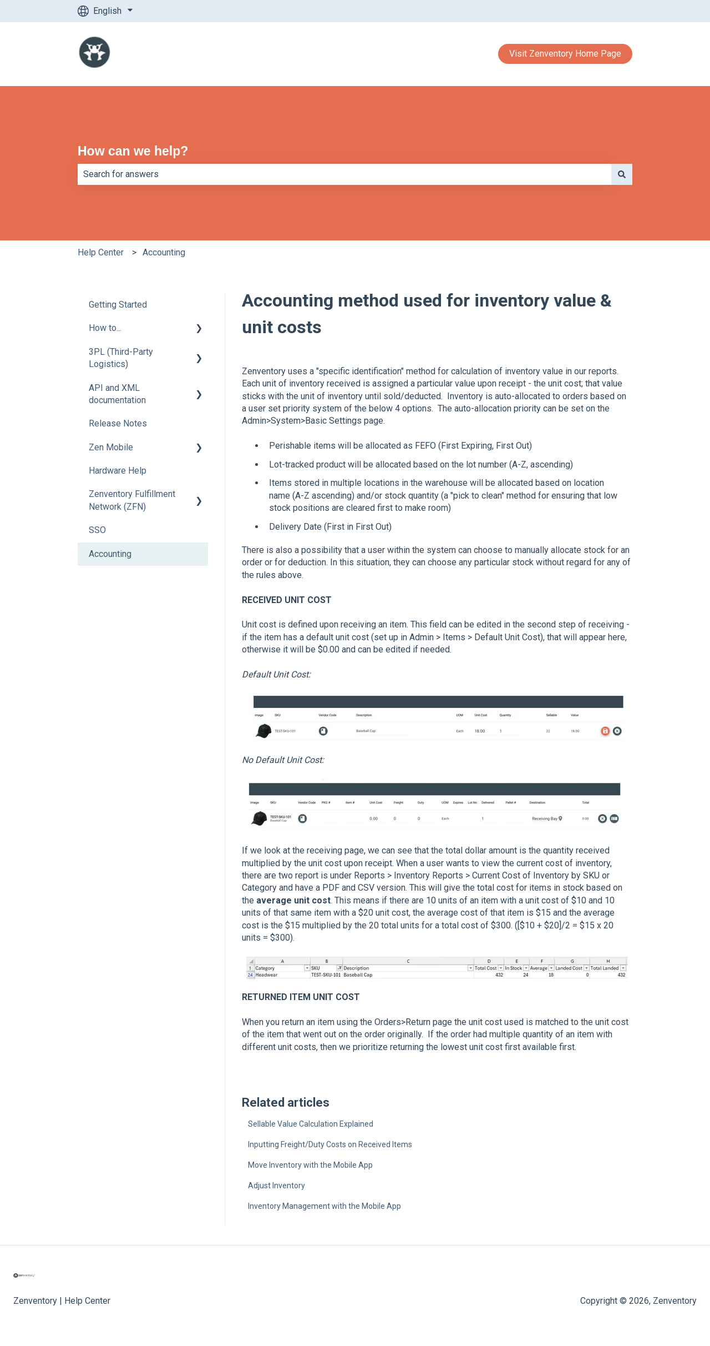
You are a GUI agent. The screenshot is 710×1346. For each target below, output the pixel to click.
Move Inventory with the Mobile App (310, 1165)
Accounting (164, 252)
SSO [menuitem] (97, 530)
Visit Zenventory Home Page (565, 53)
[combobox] (344, 174)
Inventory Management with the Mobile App (324, 1206)
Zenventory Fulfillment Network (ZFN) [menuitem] (132, 500)
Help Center (101, 252)
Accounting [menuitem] (110, 554)
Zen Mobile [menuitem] (111, 447)
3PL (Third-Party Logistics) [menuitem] (121, 357)
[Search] (621, 174)
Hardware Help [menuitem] (117, 470)
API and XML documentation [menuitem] (117, 394)
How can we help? (133, 151)
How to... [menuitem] (105, 328)
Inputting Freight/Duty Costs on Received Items (330, 1144)
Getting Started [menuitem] (118, 304)
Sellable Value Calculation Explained (310, 1123)
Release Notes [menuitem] (118, 423)
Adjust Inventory (276, 1185)
